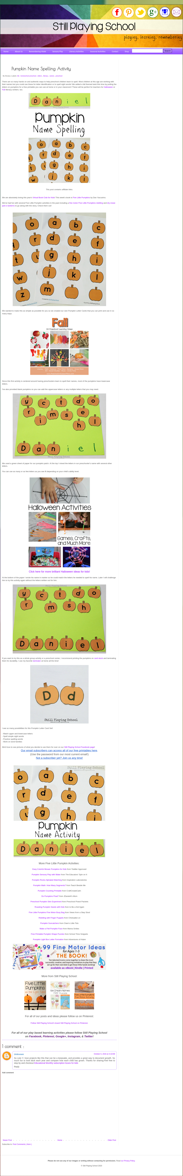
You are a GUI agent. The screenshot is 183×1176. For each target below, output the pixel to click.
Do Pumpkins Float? (50, 896)
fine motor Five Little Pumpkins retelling (86, 203)
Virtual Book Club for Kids (44, 197)
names (52, 76)
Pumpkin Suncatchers (49, 923)
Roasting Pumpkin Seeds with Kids (50, 907)
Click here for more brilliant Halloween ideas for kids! (59, 571)
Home (59, 1140)
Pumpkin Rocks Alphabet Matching (47, 880)
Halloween (108, 87)
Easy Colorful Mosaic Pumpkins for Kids (49, 869)
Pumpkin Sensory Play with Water (46, 874)
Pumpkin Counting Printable (50, 891)
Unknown (19, 1054)
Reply (16, 1067)
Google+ (61, 1036)
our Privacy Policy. (128, 1161)
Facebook (35, 1036)
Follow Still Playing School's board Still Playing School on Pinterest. (59, 1023)
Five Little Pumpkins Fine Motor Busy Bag (47, 912)
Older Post (112, 1140)
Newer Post (7, 1140)
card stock (98, 658)
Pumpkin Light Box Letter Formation (48, 939)
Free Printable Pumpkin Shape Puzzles (47, 934)
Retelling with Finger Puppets (51, 918)
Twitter (88, 1036)
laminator (37, 661)
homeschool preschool (29, 76)
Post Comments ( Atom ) (22, 1144)
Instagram (74, 1036)
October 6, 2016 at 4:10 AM (104, 1054)
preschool (59, 76)
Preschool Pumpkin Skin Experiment (46, 901)
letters (40, 76)
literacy (46, 76)
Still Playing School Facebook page (79, 747)
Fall (3, 90)
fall (18, 76)
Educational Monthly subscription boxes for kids (56, 1063)
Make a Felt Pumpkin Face (51, 929)
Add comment (8, 1073)
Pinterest (48, 1036)
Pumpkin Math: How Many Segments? (49, 885)
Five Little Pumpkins (81, 197)
